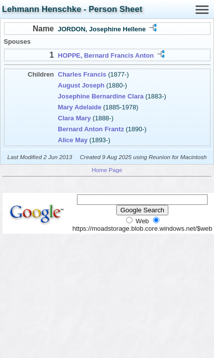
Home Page (107, 170)
